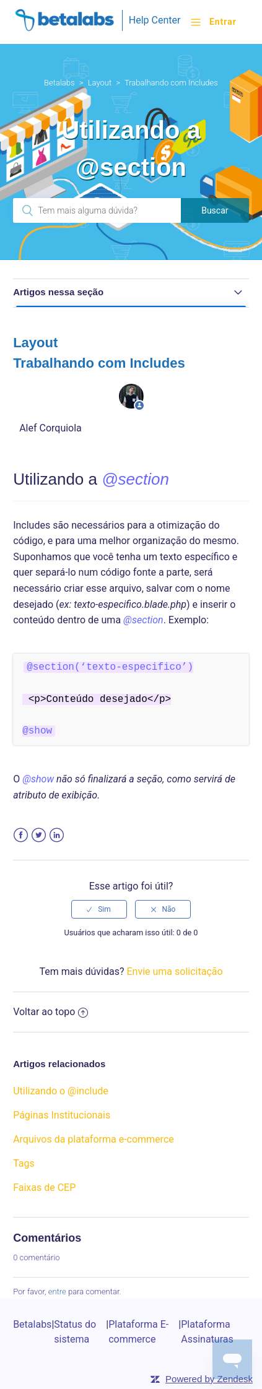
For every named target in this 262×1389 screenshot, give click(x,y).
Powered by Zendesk (209, 1379)
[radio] (99, 909)
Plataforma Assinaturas (207, 1331)
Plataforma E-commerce (138, 1331)
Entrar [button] (223, 22)
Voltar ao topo (50, 1012)
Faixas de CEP (44, 1187)
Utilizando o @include (60, 1091)
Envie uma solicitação (174, 971)
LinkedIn (56, 835)
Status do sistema (75, 1331)
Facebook (20, 835)
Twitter (38, 835)
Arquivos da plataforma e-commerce (93, 1139)
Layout (99, 82)
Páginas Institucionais (61, 1115)
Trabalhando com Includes (171, 82)
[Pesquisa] (97, 210)
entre (57, 1291)
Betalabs (59, 82)
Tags (24, 1163)
